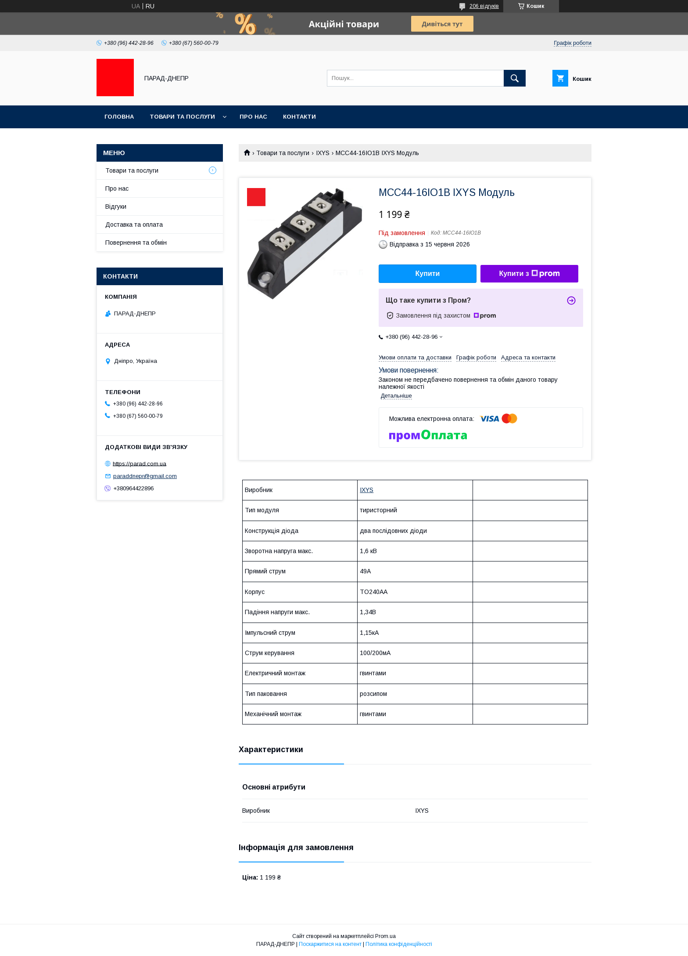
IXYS (323, 152)
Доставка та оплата (134, 224)
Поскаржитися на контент (330, 944)
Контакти (299, 116)
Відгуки (115, 206)
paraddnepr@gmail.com (145, 476)
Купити (428, 273)
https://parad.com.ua (139, 463)
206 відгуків (484, 6)
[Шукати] (515, 78)
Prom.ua (385, 936)
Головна (119, 116)
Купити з (529, 274)
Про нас (253, 116)
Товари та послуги (182, 116)
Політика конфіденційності (399, 944)
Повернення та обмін (136, 242)
